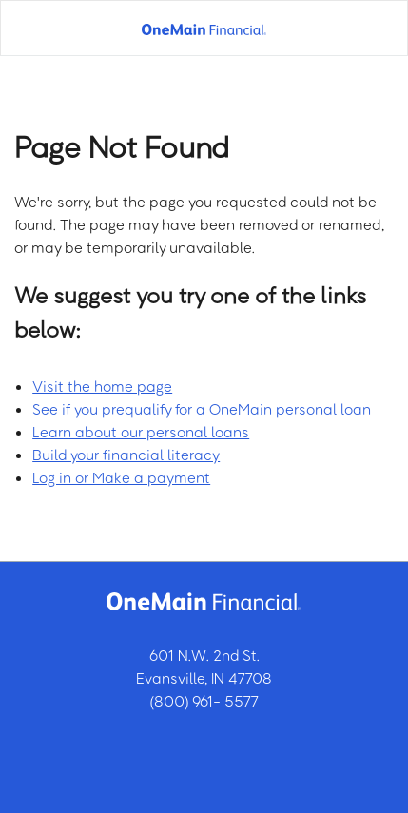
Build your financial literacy (126, 454)
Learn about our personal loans (140, 431)
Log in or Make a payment (121, 477)
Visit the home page (102, 386)
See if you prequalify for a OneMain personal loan (201, 408)
